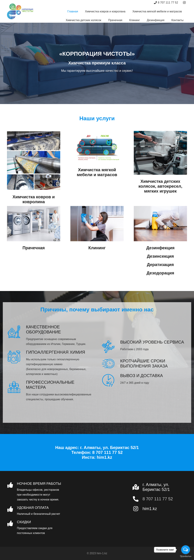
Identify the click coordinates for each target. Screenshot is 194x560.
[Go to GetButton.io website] (185, 556)
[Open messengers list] (185, 549)
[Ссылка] (20, 11)
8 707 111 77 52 (158, 498)
